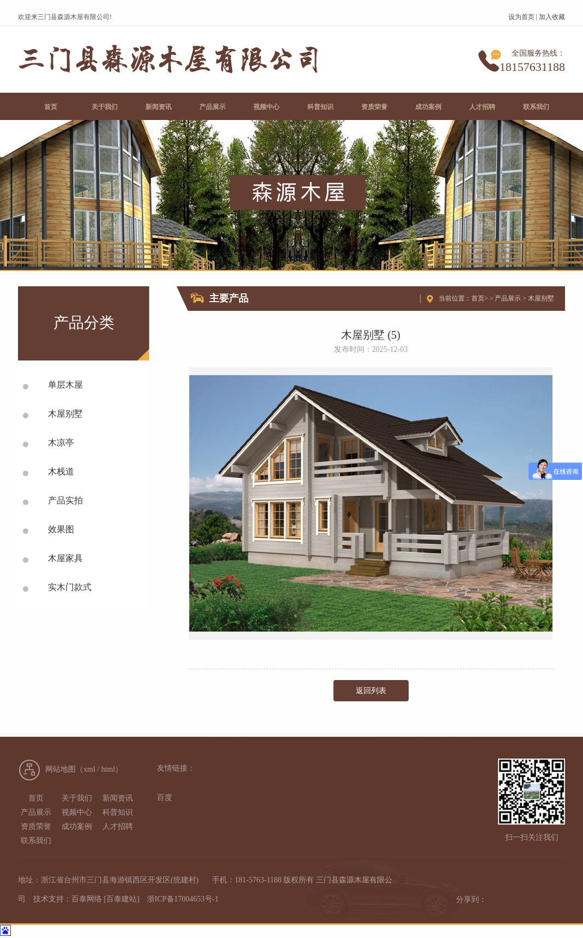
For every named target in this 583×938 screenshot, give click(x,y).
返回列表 (371, 691)
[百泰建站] (121, 899)
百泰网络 (86, 899)
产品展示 (508, 298)
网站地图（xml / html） (84, 769)
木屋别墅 (541, 298)
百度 (164, 797)
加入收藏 (552, 17)
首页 (477, 298)
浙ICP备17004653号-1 (182, 899)
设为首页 (521, 17)
